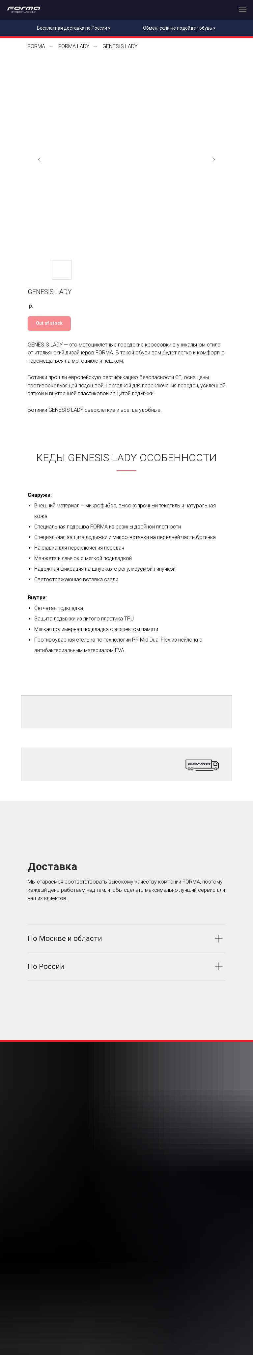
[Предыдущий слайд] (39, 160)
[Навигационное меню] (242, 10)
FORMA (36, 46)
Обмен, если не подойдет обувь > (179, 28)
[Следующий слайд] (214, 160)
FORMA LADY (73, 46)
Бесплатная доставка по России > (74, 28)
